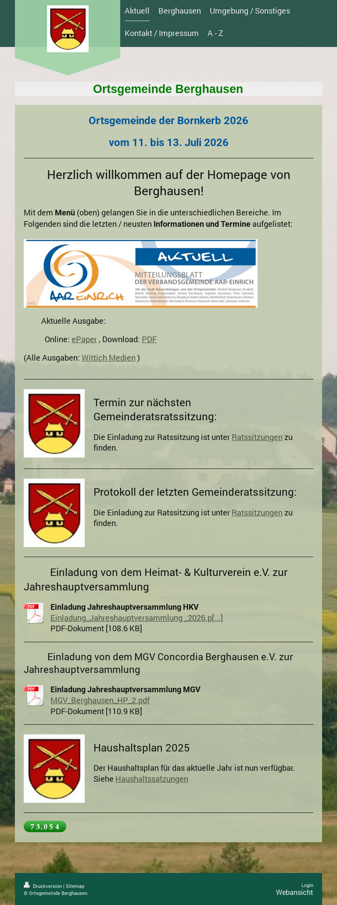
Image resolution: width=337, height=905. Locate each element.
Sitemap (75, 886)
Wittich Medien (109, 357)
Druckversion (43, 886)
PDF (149, 339)
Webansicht (294, 892)
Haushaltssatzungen (151, 778)
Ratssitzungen (257, 437)
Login (307, 885)
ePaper (84, 339)
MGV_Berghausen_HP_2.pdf (100, 700)
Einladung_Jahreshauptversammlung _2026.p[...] (136, 617)
